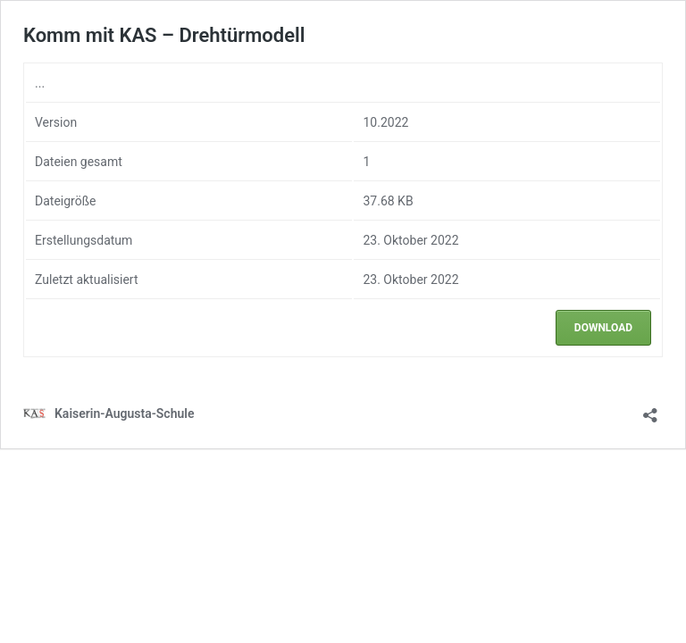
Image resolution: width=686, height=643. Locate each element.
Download (603, 328)
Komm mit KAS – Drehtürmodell (164, 35)
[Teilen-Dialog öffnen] (650, 409)
